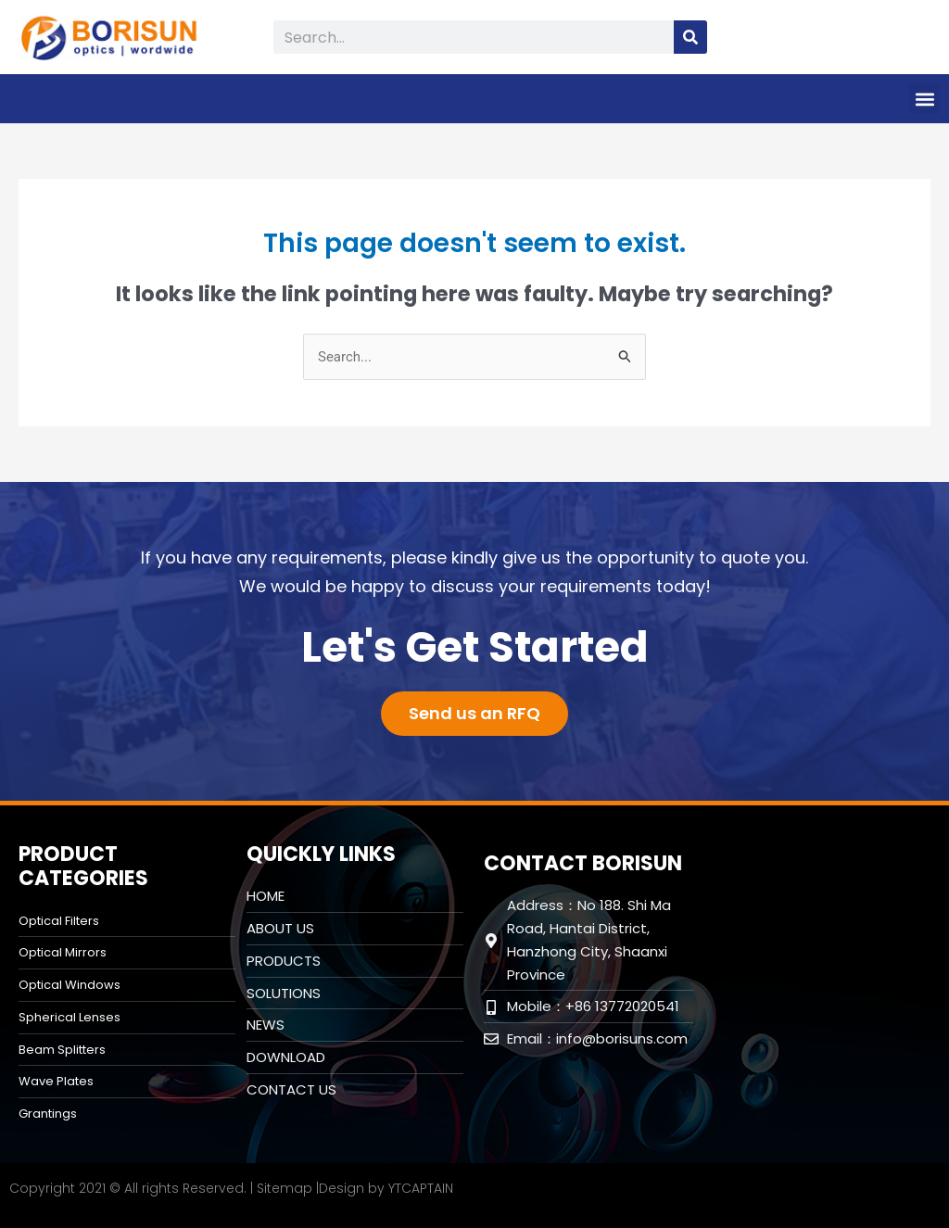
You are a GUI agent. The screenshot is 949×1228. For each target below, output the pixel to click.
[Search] (690, 37)
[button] (924, 98)
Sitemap (284, 1188)
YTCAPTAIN (420, 1188)
